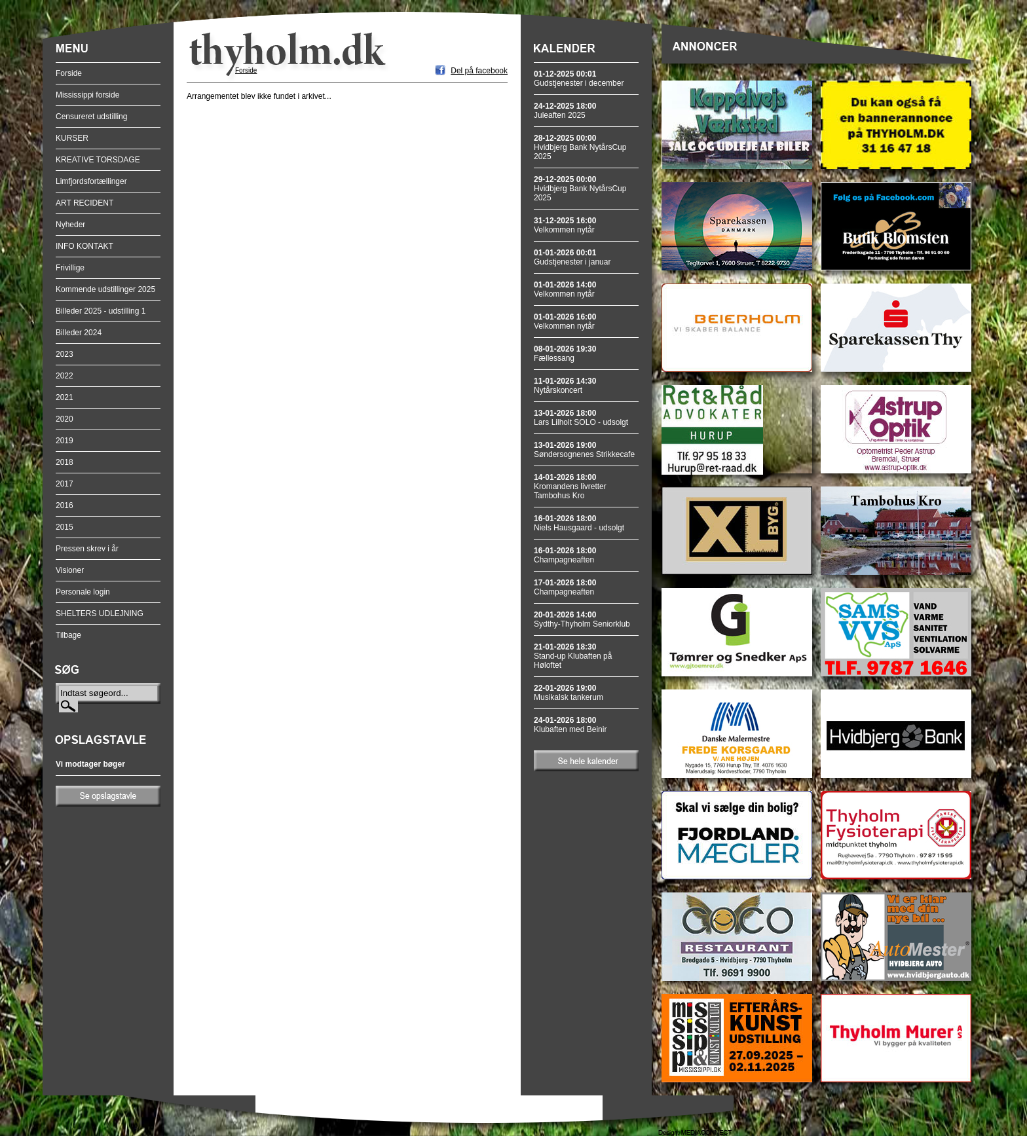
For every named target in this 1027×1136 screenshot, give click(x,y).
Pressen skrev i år (87, 548)
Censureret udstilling (91, 116)
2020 (64, 419)
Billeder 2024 (79, 332)
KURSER (72, 138)
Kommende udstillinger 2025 (105, 289)
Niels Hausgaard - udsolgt (579, 523)
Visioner (70, 570)
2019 (64, 440)
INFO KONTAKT (84, 246)
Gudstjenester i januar (572, 257)
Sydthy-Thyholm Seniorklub (582, 619)
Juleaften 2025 (565, 110)
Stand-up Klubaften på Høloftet (573, 656)
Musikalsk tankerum (568, 693)
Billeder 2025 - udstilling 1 (100, 311)
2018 (64, 462)
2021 (64, 397)
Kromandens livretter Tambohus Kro (570, 486)
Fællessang (565, 353)
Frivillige (70, 267)
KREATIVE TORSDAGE (98, 159)
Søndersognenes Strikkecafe (584, 450)
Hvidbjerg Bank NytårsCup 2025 (580, 147)
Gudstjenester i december (579, 78)
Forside (69, 73)
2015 (64, 527)
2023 (64, 354)
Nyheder (70, 224)
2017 (64, 483)
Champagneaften (565, 555)
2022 (64, 375)
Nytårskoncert (565, 385)
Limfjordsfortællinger (91, 181)
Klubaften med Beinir (570, 725)
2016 (64, 505)
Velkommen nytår (565, 225)
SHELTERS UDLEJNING (99, 613)
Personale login (83, 591)
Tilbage (68, 635)
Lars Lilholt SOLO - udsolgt (581, 418)
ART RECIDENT (84, 203)
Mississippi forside (87, 95)
